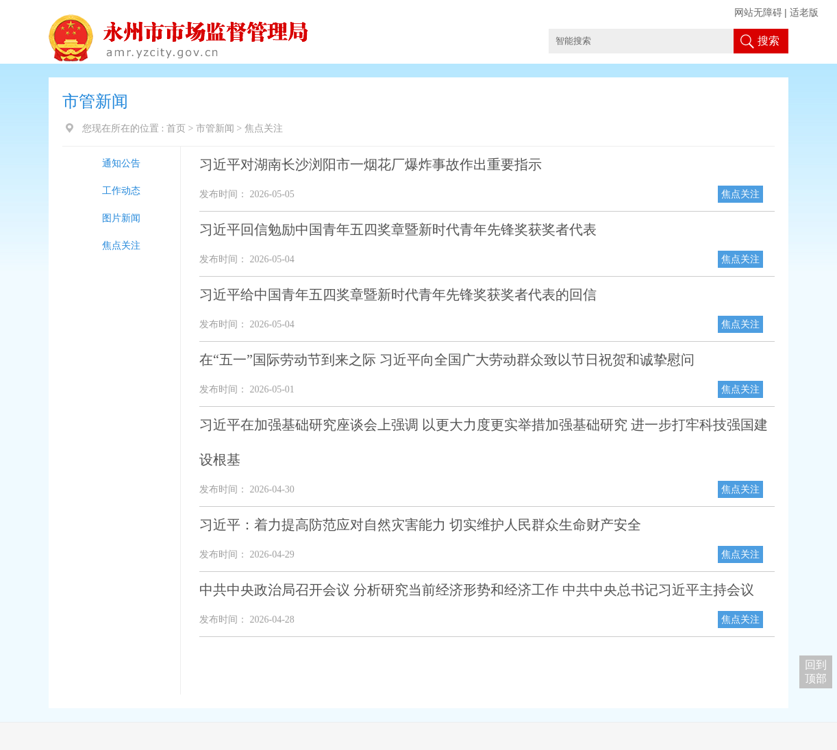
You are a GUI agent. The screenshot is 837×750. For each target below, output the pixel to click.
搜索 (768, 41)
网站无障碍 (758, 13)
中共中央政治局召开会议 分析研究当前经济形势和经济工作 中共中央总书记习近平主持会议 (476, 589)
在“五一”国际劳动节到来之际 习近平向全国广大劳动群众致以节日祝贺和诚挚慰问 (447, 359)
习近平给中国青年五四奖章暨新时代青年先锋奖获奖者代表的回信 (398, 294)
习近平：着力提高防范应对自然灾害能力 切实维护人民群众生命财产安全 (420, 524)
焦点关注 (121, 245)
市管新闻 (215, 128)
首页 (176, 128)
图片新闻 (121, 218)
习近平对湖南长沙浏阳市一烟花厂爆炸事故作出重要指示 (370, 164)
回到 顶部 (816, 671)
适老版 (804, 13)
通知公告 (121, 163)
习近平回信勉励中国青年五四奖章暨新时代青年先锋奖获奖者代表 (398, 229)
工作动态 (121, 191)
